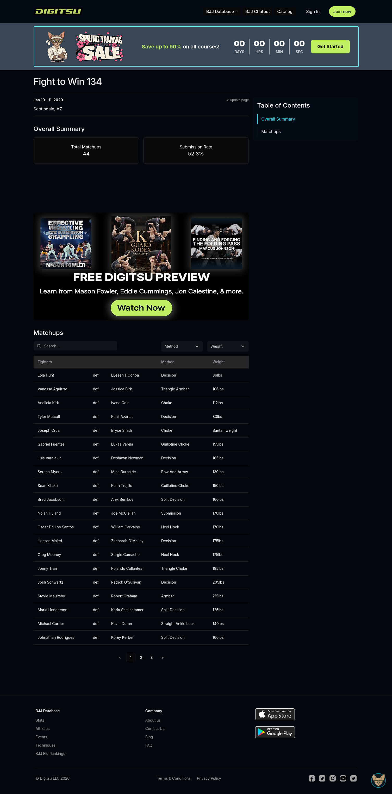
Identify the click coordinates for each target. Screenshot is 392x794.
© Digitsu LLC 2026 (53, 778)
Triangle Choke (174, 568)
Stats (40, 720)
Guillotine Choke (175, 444)
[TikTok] (353, 778)
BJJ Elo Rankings (50, 753)
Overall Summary (278, 119)
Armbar (167, 596)
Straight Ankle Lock (178, 623)
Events (41, 737)
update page (237, 100)
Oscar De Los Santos (56, 527)
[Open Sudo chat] (378, 780)
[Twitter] (322, 778)
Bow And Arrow (174, 472)
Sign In (313, 11)
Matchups (271, 131)
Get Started (330, 46)
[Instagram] (332, 778)
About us (153, 720)
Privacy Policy (209, 778)
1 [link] (131, 657)
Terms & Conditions (174, 778)
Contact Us (155, 728)
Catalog (285, 11)
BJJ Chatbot (257, 11)
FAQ (148, 745)
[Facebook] (312, 778)
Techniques (45, 745)
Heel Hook (170, 527)
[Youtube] (343, 778)
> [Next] (162, 657)
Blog (149, 737)
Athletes (43, 728)
